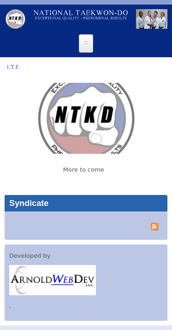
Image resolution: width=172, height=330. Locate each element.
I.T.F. (13, 67)
